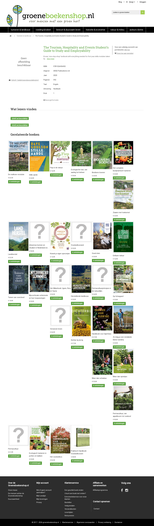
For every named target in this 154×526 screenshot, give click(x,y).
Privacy (39, 502)
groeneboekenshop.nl (51, 522)
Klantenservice (67, 522)
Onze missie (12, 490)
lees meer (50, 59)
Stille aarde (33, 175)
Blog (120, 2)
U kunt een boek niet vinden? (75, 493)
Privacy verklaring (104, 522)
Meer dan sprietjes (120, 376)
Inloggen (143, 2)
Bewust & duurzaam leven (68, 29)
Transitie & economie (95, 29)
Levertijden (69, 512)
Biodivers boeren (98, 172)
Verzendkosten (70, 509)
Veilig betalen (70, 506)
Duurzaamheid (13, 499)
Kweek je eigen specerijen (60, 253)
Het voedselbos (56, 457)
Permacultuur (13, 449)
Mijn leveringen (42, 499)
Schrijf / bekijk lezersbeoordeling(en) (25, 80)
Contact (96, 509)
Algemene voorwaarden (86, 522)
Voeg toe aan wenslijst (124, 53)
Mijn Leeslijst (41, 496)
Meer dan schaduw (99, 378)
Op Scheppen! (118, 296)
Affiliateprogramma (100, 490)
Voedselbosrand (77, 245)
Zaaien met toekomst (121, 212)
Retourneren (69, 516)
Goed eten (96, 253)
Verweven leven (56, 329)
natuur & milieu (117, 29)
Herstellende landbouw (80, 296)
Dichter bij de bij (77, 340)
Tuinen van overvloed (16, 297)
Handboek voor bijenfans (101, 334)
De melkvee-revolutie (16, 174)
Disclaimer (118, 522)
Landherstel (12, 254)
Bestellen (68, 502)
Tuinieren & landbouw (20, 29)
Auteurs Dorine (136, 29)
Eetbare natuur (118, 256)
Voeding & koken (43, 29)
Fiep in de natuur (56, 168)
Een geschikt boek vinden (74, 490)
